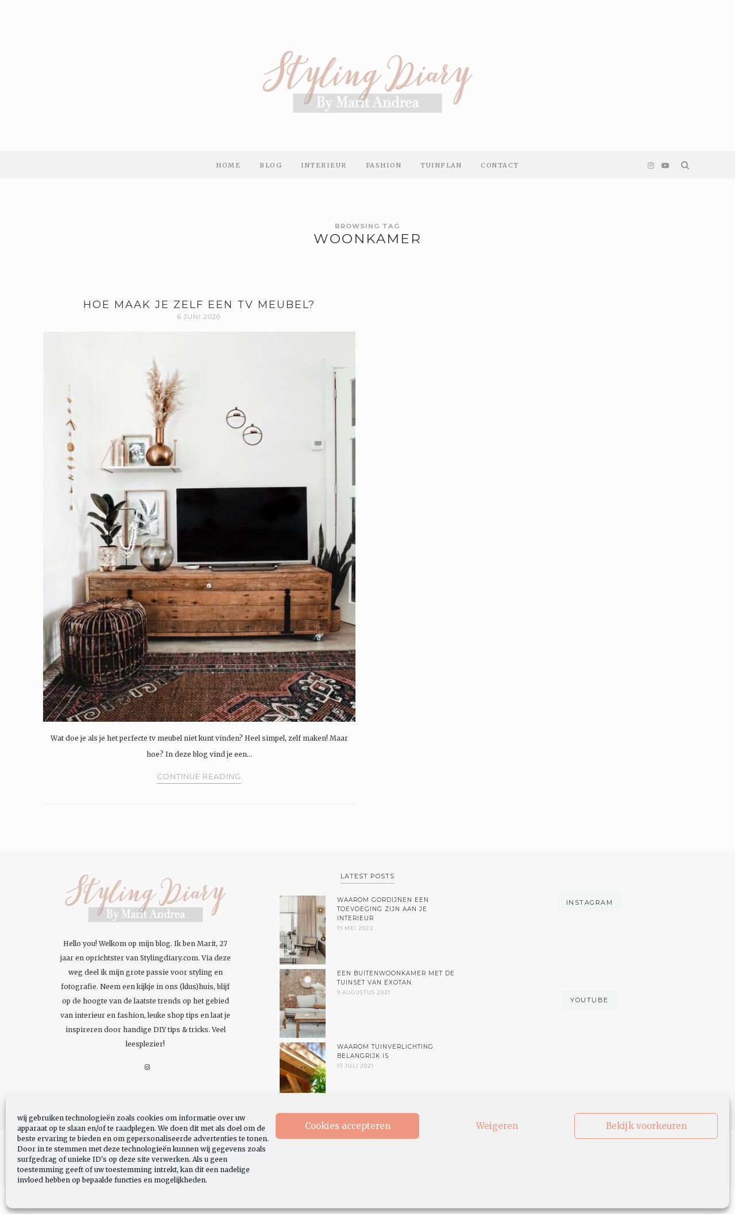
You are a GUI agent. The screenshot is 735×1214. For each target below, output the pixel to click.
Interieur (324, 165)
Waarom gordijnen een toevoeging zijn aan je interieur (383, 909)
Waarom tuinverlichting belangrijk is (385, 1051)
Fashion (384, 165)
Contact (500, 165)
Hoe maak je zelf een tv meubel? (199, 304)
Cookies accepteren (347, 1125)
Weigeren (497, 1125)
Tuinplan (441, 165)
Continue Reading (199, 776)
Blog (271, 165)
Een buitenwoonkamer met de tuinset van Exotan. (396, 978)
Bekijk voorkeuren (646, 1125)
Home (228, 165)
